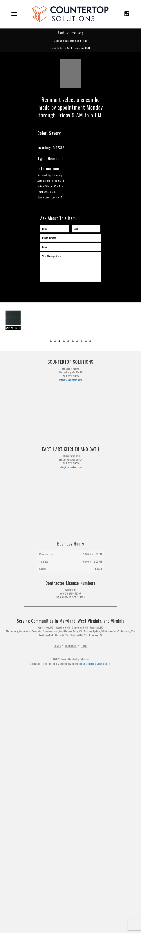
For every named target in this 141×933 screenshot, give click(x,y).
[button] (70, 40)
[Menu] (14, 14)
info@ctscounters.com (70, 380)
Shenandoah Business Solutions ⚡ (91, 663)
